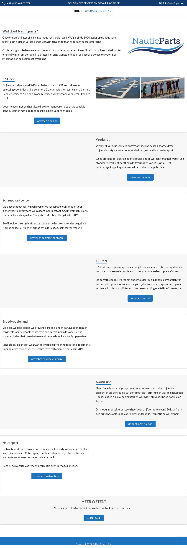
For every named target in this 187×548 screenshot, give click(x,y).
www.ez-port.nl (140, 298)
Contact (93, 518)
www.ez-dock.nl (47, 121)
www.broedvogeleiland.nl (46, 359)
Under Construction (140, 423)
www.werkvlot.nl (140, 177)
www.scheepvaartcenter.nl (47, 237)
